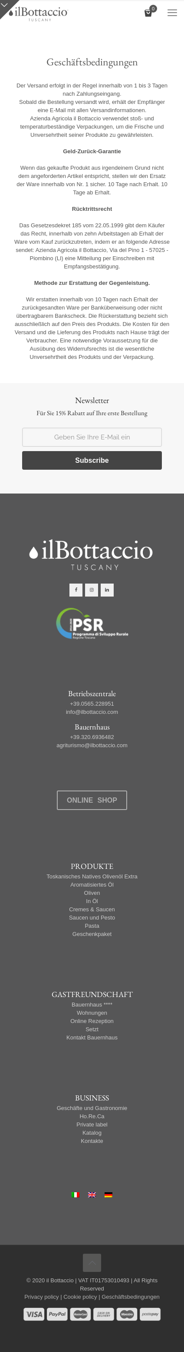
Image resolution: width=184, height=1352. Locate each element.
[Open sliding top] (10, 9)
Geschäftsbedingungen (131, 1297)
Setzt (92, 1029)
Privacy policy (41, 1297)
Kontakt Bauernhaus (92, 1037)
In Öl (92, 901)
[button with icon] (75, 590)
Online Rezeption (92, 1021)
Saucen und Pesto (92, 917)
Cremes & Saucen (92, 909)
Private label (92, 1124)
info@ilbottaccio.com (92, 712)
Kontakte (92, 1141)
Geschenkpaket (92, 934)
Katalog (92, 1132)
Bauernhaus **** (92, 1004)
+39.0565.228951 (92, 703)
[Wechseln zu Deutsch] (108, 1195)
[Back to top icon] (92, 1263)
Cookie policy (80, 1297)
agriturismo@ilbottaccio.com (91, 745)
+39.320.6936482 (92, 737)
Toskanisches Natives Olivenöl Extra (92, 876)
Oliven (92, 893)
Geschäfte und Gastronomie (92, 1108)
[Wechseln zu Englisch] (92, 1195)
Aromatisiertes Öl (92, 884)
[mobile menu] (172, 13)
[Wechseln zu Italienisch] (75, 1195)
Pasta (92, 926)
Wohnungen (92, 1013)
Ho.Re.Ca (91, 1116)
